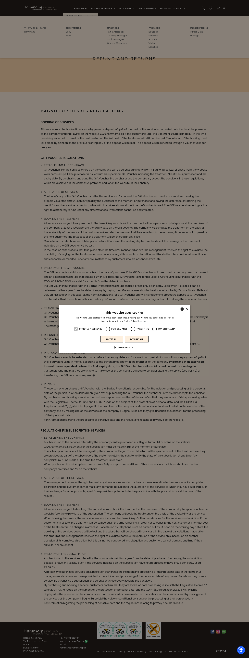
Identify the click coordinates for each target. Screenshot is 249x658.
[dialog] (124, 329)
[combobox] (182, 309)
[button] (124, 347)
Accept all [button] (112, 339)
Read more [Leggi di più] (142, 321)
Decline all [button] (136, 339)
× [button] (186, 309)
